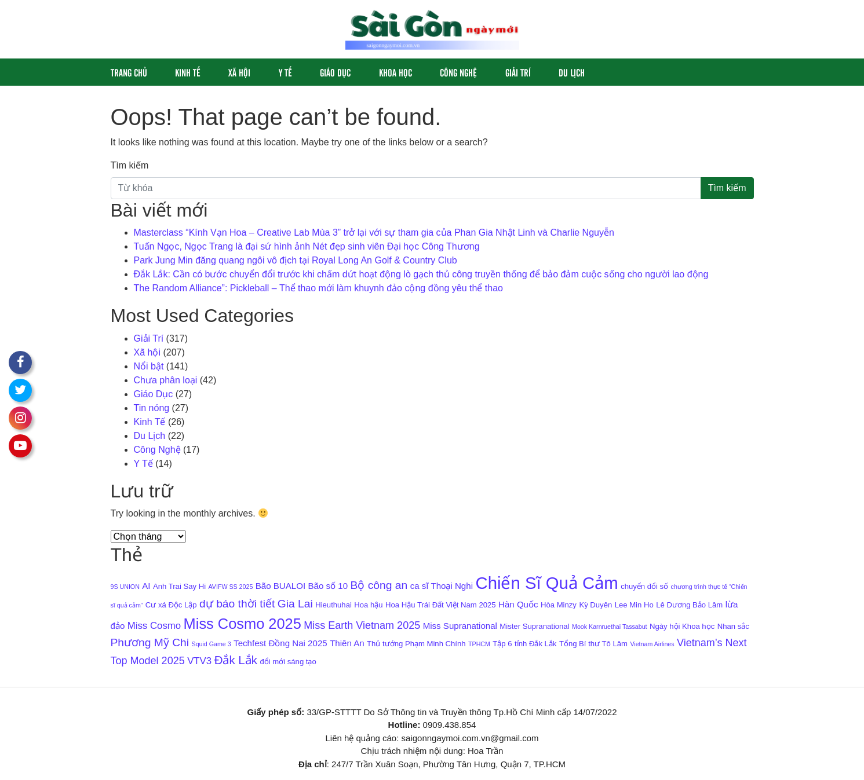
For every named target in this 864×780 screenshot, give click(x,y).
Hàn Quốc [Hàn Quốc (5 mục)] (518, 604)
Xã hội (239, 72)
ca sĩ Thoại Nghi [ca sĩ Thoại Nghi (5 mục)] (441, 586)
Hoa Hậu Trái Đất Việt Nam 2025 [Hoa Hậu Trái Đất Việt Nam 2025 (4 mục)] (440, 604)
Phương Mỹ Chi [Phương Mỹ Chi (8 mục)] (150, 642)
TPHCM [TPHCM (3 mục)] (479, 643)
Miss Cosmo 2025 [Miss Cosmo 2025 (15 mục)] (242, 624)
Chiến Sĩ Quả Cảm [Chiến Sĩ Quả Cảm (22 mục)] (546, 582)
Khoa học (395, 72)
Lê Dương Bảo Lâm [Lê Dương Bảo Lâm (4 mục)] (689, 604)
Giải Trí (518, 72)
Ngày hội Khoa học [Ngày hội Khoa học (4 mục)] (682, 626)
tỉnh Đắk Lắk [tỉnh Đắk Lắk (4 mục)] (535, 643)
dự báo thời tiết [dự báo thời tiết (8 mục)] (237, 604)
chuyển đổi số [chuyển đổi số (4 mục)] (644, 586)
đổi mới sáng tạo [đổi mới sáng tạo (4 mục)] (288, 661)
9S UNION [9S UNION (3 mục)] (125, 586)
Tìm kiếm (130, 165)
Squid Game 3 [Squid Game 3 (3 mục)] (211, 643)
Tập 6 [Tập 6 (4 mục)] (502, 643)
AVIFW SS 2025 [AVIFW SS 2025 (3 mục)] (231, 586)
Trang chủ (129, 72)
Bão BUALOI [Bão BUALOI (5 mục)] (280, 586)
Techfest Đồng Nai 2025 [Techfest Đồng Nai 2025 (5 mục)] (280, 643)
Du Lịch (572, 72)
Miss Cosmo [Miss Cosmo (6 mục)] (154, 625)
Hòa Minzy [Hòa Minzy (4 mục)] (559, 604)
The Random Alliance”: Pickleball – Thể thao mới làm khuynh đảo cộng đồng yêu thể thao (318, 288)
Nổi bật (149, 366)
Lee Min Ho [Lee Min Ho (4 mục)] (634, 604)
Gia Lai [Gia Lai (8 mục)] (295, 604)
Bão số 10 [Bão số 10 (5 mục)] (328, 586)
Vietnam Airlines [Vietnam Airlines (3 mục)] (652, 643)
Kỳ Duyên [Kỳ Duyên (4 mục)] (595, 604)
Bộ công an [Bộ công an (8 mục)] (379, 585)
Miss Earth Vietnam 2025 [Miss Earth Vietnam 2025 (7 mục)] (362, 625)
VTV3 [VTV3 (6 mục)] (199, 661)
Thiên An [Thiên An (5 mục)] (347, 643)
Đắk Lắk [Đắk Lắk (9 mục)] (235, 660)
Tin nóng (152, 408)
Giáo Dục (335, 72)
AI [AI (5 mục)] (146, 586)
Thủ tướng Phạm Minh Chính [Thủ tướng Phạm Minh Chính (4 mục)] (416, 643)
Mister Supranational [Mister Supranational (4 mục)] (534, 626)
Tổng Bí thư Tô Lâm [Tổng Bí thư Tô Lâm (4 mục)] (593, 643)
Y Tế (285, 72)
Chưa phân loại (166, 380)
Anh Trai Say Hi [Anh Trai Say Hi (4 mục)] (179, 586)
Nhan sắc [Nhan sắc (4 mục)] (733, 626)
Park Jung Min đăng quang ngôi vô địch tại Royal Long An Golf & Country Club (295, 260)
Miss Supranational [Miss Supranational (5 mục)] (460, 626)
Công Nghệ (458, 72)
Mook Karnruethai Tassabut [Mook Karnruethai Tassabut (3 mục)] (609, 626)
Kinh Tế (187, 72)
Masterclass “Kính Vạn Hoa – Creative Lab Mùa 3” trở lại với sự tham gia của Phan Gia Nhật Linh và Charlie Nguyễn (374, 232)
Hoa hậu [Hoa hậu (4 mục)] (368, 604)
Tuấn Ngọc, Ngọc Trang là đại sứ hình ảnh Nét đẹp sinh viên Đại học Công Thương (307, 246)
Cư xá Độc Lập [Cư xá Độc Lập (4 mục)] (171, 604)
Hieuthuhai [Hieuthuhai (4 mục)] (333, 604)
